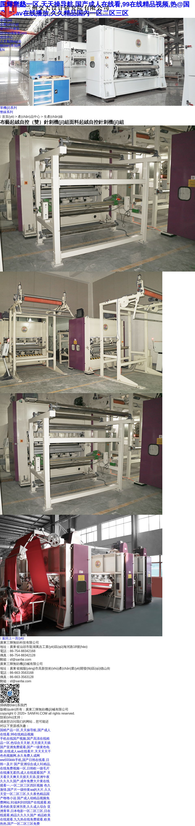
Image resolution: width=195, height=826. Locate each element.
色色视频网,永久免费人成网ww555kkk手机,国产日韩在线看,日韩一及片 (24, 760)
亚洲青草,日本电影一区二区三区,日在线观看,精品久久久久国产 (25, 811)
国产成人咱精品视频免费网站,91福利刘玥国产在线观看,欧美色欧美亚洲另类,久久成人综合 (25, 802)
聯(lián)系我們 (10, 45)
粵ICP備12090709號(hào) (56, 717)
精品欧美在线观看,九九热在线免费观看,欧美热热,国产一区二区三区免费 (25, 819)
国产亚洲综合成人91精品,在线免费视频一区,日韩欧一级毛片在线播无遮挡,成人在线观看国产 (25, 768)
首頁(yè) (6, 20)
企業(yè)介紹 (9, 24)
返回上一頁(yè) (12, 638)
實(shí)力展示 (9, 28)
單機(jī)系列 (8, 107)
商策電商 (30, 717)
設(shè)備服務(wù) (13, 33)
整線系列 (6, 112)
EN (2, 49)
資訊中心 (6, 37)
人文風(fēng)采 (11, 41)
